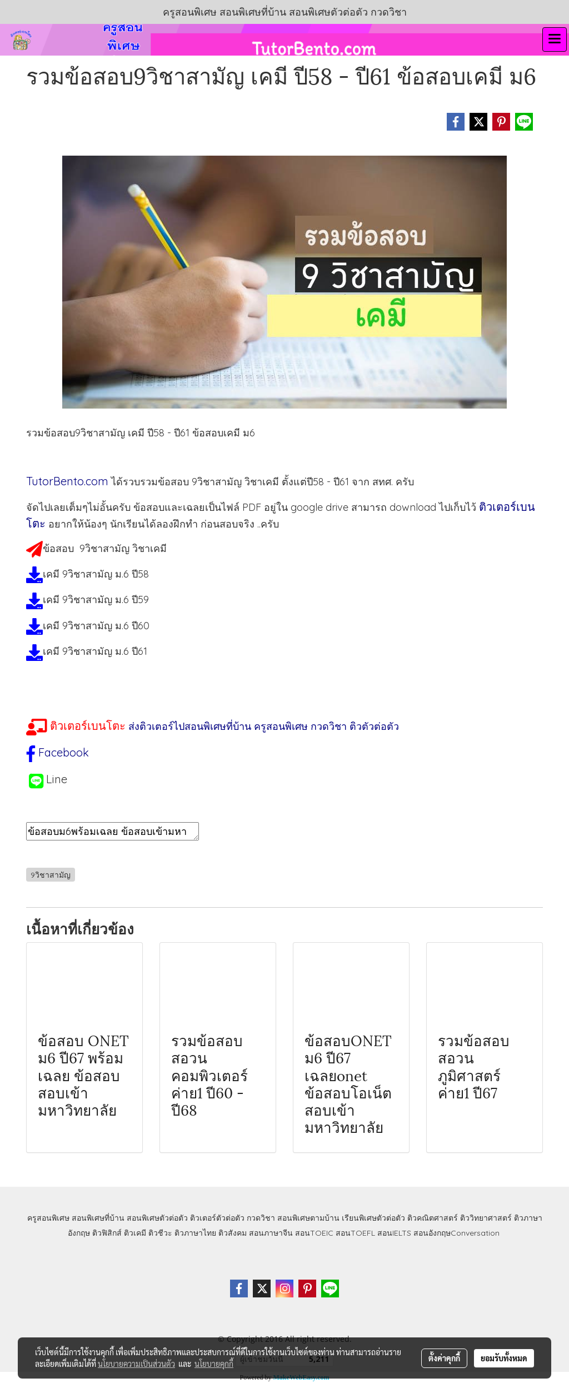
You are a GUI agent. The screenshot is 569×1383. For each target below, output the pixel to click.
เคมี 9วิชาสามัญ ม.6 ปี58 (96, 574)
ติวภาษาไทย (195, 1233)
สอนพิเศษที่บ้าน (98, 1218)
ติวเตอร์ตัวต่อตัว (217, 1218)
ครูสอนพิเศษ (48, 1218)
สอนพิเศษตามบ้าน (308, 1218)
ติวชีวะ (160, 1233)
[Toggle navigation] (554, 39)
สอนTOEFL (355, 1233)
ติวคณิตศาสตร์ (432, 1218)
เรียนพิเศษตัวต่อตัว (374, 1218)
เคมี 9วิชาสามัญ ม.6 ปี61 (95, 651)
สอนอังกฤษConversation (456, 1233)
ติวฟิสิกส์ (107, 1233)
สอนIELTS (394, 1233)
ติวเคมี (135, 1233)
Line (56, 779)
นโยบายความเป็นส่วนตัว (136, 1364)
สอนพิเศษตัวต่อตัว (157, 1218)
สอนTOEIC (314, 1233)
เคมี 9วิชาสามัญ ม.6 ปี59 (96, 599)
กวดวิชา (261, 1218)
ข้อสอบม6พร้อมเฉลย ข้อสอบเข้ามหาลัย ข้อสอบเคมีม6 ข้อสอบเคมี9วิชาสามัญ (112, 831)
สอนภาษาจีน (271, 1233)
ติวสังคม (232, 1233)
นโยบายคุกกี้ (213, 1364)
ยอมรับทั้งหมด (504, 1358)
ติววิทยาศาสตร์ (486, 1218)
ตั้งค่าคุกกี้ (444, 1358)
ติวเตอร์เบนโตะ (88, 726)
